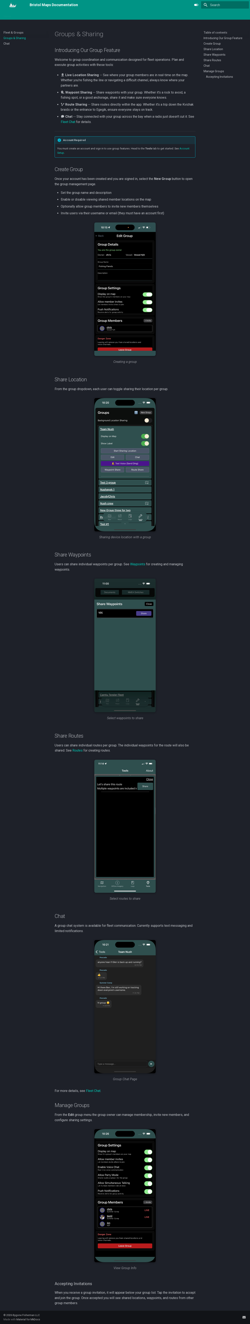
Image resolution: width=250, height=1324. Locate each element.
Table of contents (215, 32)
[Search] (225, 5)
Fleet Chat (68, 122)
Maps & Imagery (45, 15)
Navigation (23, 15)
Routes (77, 750)
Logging (66, 15)
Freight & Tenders (138, 15)
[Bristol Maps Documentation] (13, 5)
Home (7, 15)
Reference (162, 15)
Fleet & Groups (85, 15)
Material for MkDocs (28, 1319)
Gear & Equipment (111, 15)
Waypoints (137, 564)
